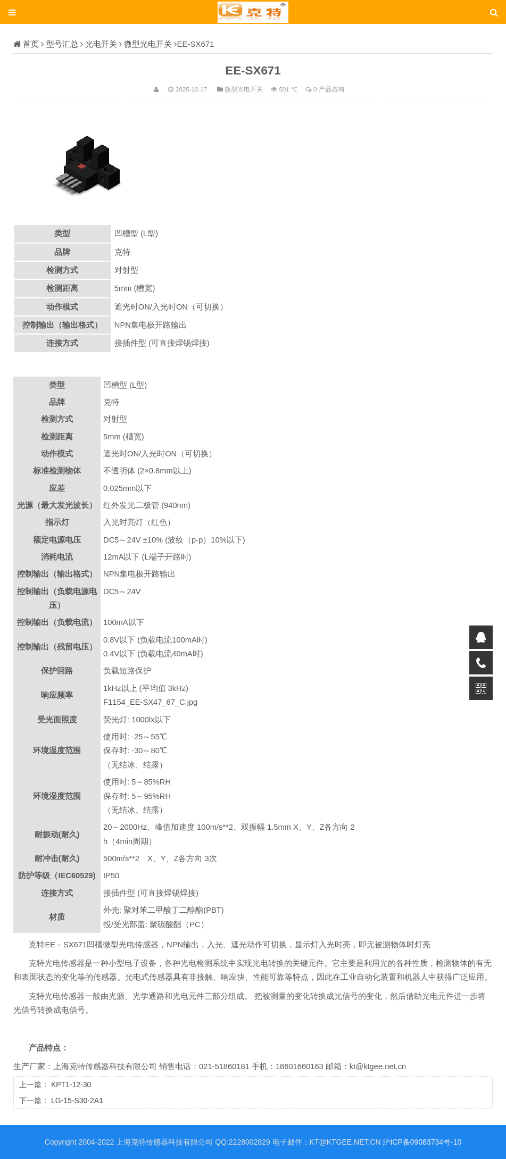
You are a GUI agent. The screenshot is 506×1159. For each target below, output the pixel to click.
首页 (31, 43)
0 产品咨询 (328, 89)
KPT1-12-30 (71, 1084)
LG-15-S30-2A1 (77, 1100)
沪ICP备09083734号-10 (422, 1142)
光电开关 (101, 43)
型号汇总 (62, 43)
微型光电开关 (148, 43)
